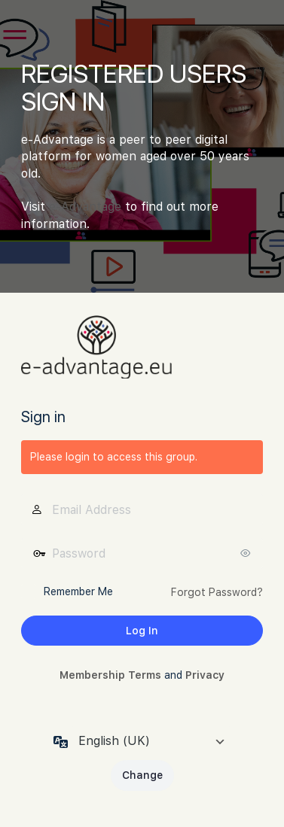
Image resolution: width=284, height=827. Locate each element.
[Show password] (248, 553)
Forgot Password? (217, 592)
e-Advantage (85, 206)
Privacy (204, 675)
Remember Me (78, 591)
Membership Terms (110, 675)
